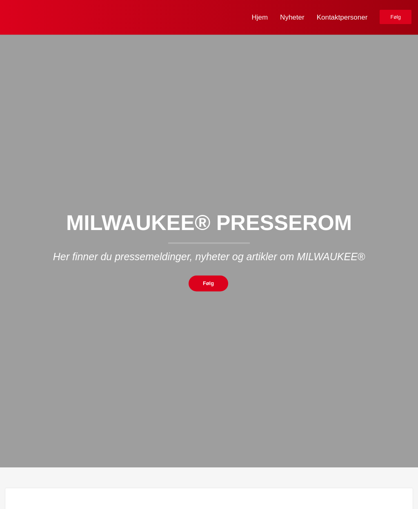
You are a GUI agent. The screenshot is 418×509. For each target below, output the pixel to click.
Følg (395, 17)
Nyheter (292, 17)
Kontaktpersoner (342, 17)
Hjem (259, 17)
